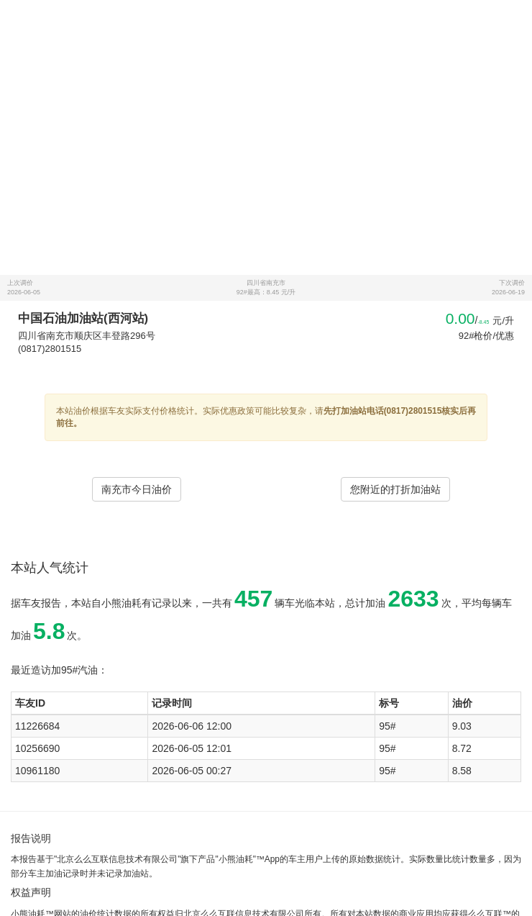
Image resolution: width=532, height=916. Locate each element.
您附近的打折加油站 (395, 489)
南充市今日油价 (136, 489)
